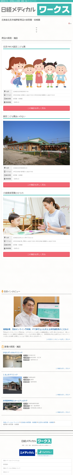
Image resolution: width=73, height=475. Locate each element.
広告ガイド (6, 472)
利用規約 (5, 464)
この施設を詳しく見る (36, 108)
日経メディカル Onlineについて (11, 468)
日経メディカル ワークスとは (11, 460)
